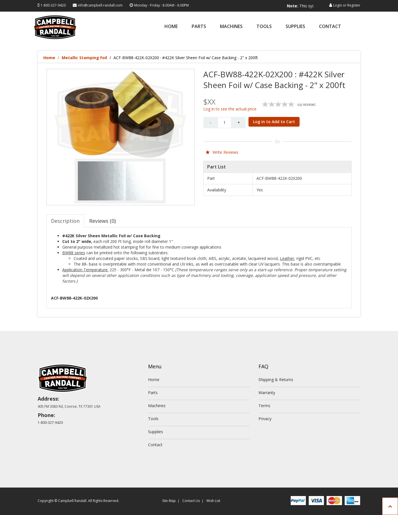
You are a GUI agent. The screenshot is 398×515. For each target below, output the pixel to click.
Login (337, 5)
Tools (264, 26)
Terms (264, 405)
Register (353, 5)
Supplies (295, 26)
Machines (231, 26)
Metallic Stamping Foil (84, 57)
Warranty (266, 392)
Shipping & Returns (275, 379)
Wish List (213, 500)
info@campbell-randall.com (100, 5)
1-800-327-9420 (53, 5)
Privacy (264, 418)
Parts (199, 26)
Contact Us (191, 500)
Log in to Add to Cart (274, 121)
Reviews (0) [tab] (102, 220)
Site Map (169, 500)
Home (171, 26)
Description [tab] (65, 220)
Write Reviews (222, 152)
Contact (330, 26)
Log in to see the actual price (229, 109)
